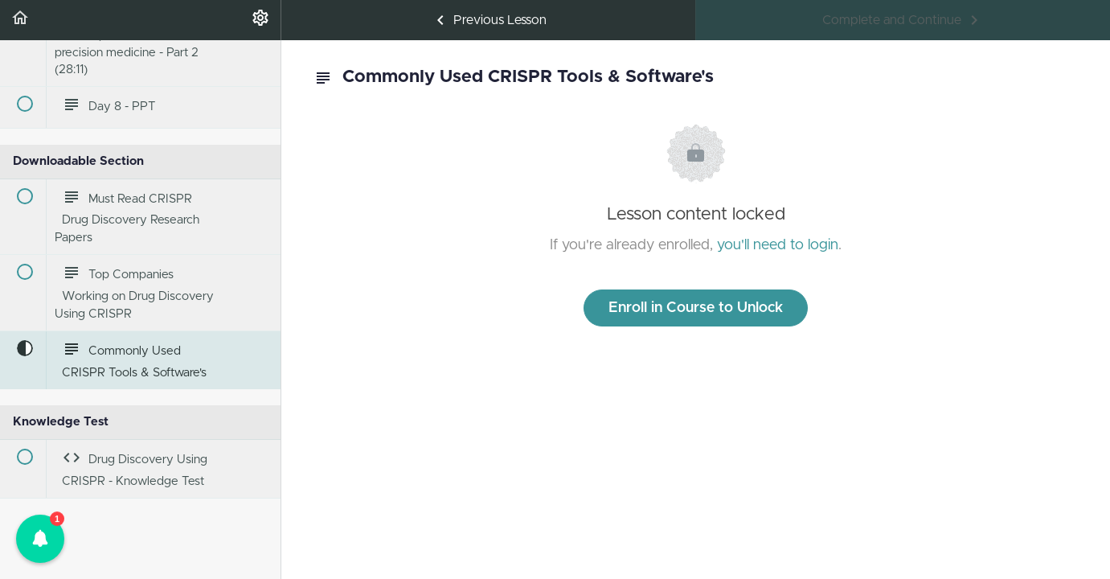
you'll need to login (777, 245)
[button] (20, 20)
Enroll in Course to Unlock (695, 308)
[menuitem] (260, 20)
